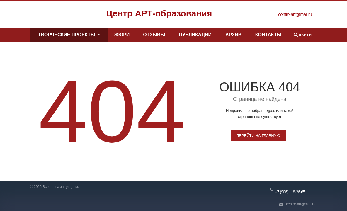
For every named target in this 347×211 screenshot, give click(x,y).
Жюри (122, 34)
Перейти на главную (258, 135)
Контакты (268, 34)
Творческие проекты (68, 35)
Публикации (195, 34)
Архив (233, 34)
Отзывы (154, 34)
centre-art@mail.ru (300, 204)
